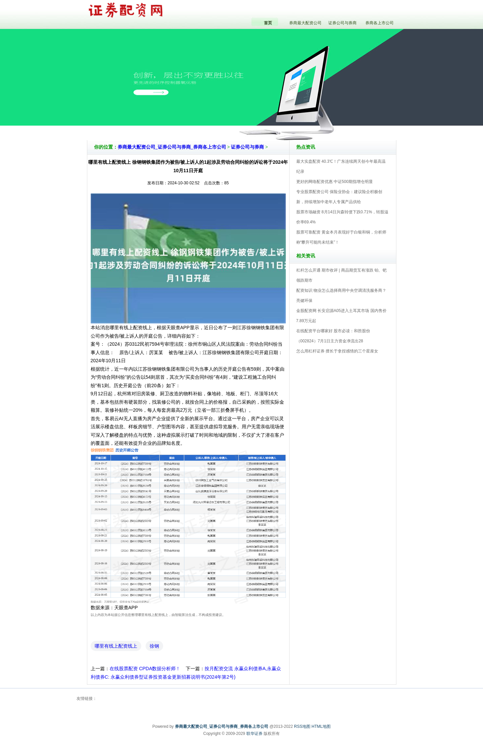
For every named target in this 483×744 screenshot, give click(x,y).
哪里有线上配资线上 (116, 646)
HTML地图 (321, 726)
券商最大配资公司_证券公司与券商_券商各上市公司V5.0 (271, 121)
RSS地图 (302, 726)
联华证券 (254, 733)
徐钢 (154, 646)
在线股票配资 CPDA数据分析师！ (145, 668)
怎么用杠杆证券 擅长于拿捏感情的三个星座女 (337, 351)
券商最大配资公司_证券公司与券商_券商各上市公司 (172, 147)
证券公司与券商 (247, 147)
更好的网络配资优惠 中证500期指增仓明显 (334, 181)
